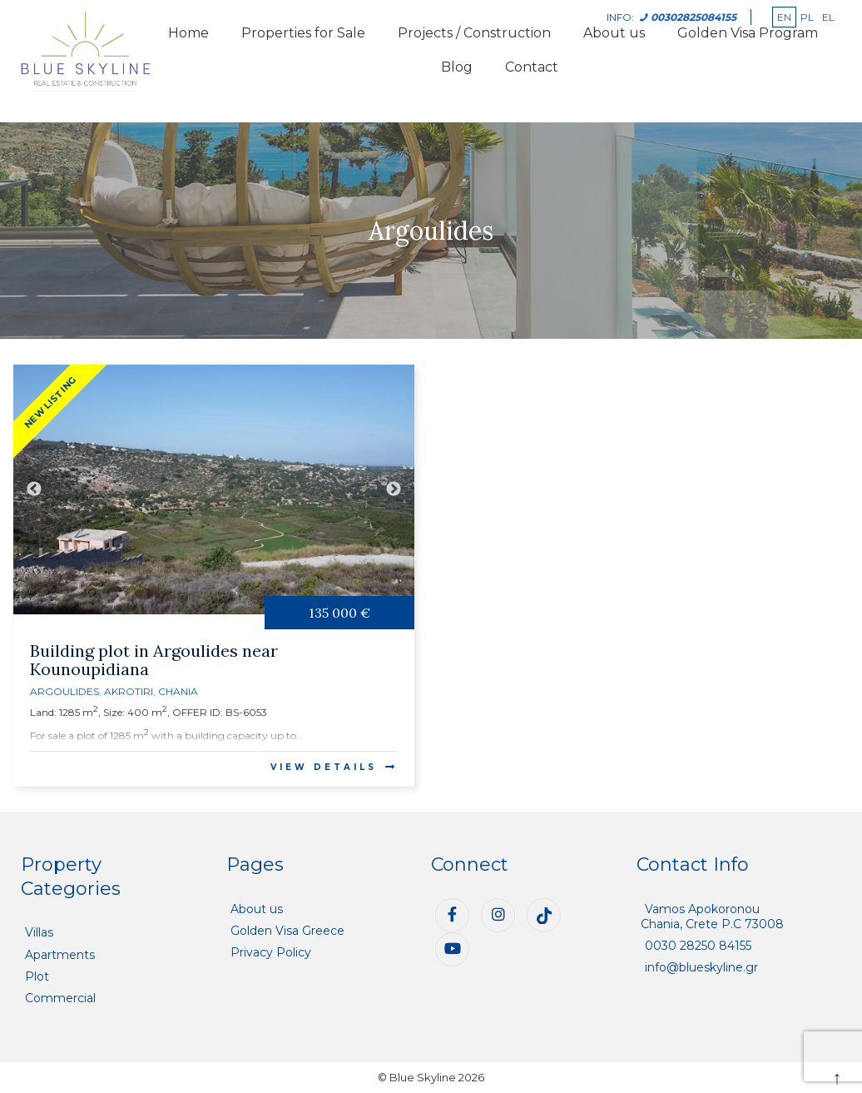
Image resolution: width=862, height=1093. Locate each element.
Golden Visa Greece (287, 930)
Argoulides (64, 691)
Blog (457, 67)
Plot (37, 976)
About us (256, 909)
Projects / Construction (474, 33)
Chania (178, 691)
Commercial (60, 998)
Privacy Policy (270, 952)
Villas (39, 932)
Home (188, 33)
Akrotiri (128, 691)
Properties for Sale (303, 33)
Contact (531, 67)
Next (393, 489)
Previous (34, 489)
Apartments (60, 954)
